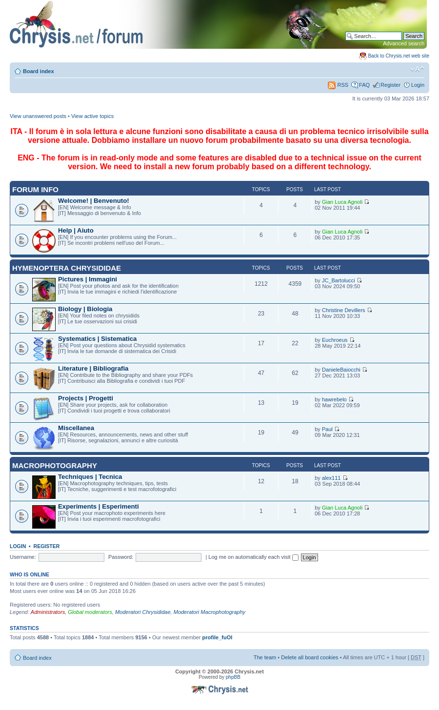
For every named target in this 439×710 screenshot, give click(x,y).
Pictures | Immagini (87, 279)
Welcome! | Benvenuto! (93, 200)
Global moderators (90, 612)
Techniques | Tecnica (90, 476)
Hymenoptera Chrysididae (66, 268)
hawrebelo (334, 399)
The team (265, 657)
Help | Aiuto (76, 230)
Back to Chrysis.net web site (398, 56)
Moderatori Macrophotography (209, 612)
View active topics (92, 116)
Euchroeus (335, 340)
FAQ (364, 85)
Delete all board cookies (309, 657)
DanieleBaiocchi (341, 370)
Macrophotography (54, 465)
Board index (38, 71)
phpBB (233, 677)
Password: (120, 557)
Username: (23, 557)
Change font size (417, 69)
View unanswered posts (38, 116)
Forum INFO (35, 189)
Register (390, 85)
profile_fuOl (217, 637)
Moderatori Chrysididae (143, 612)
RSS (338, 85)
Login (417, 85)
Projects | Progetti (85, 398)
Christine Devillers (343, 310)
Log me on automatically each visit (253, 557)
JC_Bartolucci (338, 280)
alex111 (331, 478)
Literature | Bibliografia (93, 368)
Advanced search (403, 43)
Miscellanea (76, 428)
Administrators (48, 612)
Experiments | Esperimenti (98, 506)
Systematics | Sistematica (97, 338)
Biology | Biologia (85, 309)
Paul (327, 429)
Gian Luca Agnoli (342, 202)
